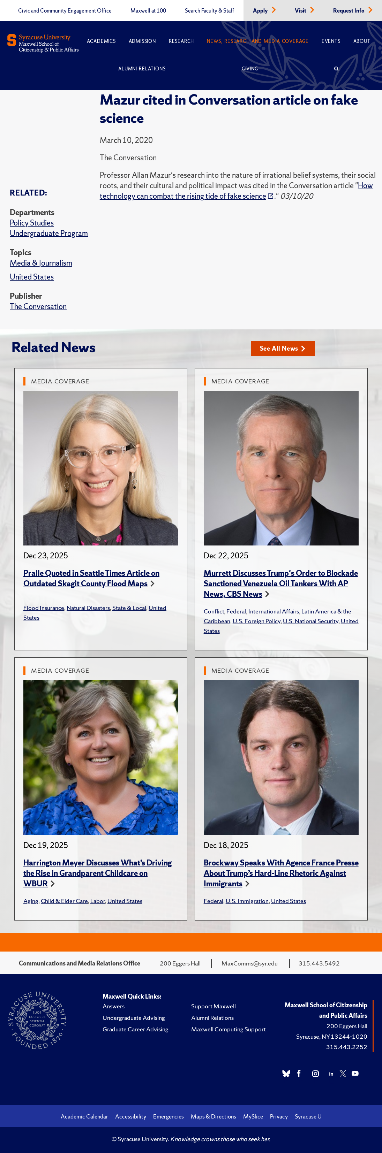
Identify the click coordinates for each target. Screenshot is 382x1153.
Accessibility (130, 1116)
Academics (101, 41)
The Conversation (38, 306)
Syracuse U (308, 1116)
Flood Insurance (43, 608)
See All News (283, 348)
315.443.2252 (346, 1047)
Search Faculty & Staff (209, 10)
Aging (30, 901)
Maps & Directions (213, 1116)
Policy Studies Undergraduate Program (49, 228)
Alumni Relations (141, 69)
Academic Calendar (84, 1116)
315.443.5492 (319, 963)
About (361, 41)
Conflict (214, 611)
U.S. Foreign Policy (256, 621)
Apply (261, 10)
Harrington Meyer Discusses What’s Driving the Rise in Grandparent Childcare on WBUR (97, 873)
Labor (97, 901)
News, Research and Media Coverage (258, 41)
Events (331, 41)
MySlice (253, 1116)
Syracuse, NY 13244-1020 (331, 1036)
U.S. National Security (310, 621)
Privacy (279, 1116)
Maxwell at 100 (148, 10)
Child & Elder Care (64, 901)
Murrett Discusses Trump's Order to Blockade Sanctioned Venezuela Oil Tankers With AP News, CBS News (281, 583)
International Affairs (273, 611)
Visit (301, 10)
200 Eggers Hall (347, 1026)
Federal (236, 611)
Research (181, 41)
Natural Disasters (88, 608)
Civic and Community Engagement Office (65, 10)
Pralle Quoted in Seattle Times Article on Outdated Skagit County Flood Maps (91, 578)
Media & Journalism (41, 263)
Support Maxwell (213, 1006)
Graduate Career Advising (135, 1029)
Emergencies (168, 1116)
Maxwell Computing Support (228, 1029)
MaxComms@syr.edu (250, 963)
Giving (250, 69)
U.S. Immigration (247, 901)
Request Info (349, 10)
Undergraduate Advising (134, 1018)
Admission (142, 41)
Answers (114, 1006)
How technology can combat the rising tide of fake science (236, 191)
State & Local (129, 608)
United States (32, 277)
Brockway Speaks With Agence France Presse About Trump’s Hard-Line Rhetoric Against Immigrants (281, 873)
